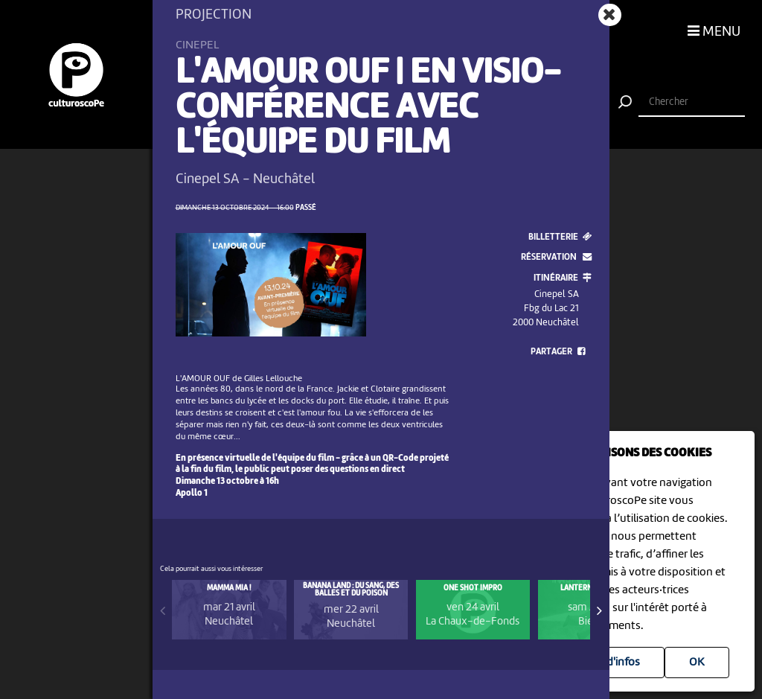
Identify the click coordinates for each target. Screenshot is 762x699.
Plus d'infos (611, 662)
